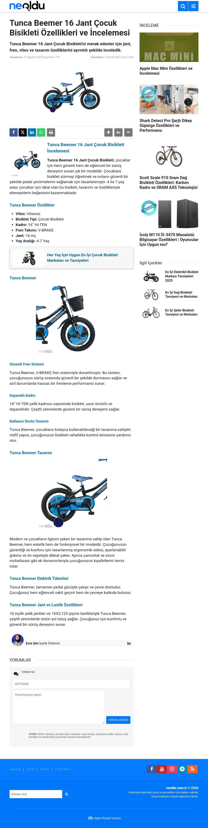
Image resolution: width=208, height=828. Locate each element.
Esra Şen (32, 643)
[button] (108, 132)
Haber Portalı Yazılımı (107, 818)
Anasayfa (15, 769)
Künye (31, 769)
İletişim (44, 769)
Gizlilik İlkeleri (63, 769)
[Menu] (193, 6)
